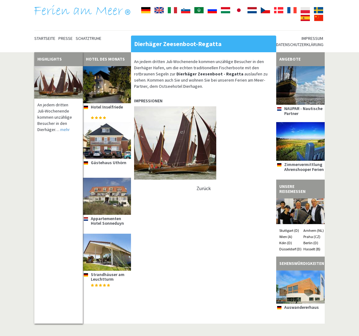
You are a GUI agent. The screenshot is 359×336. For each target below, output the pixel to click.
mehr (65, 129)
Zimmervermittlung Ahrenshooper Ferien (304, 167)
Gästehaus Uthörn (108, 162)
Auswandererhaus (301, 307)
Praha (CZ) (311, 236)
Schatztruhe (88, 38)
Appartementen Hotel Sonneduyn (107, 221)
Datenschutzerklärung (299, 44)
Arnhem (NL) (313, 230)
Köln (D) (285, 242)
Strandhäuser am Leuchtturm (108, 277)
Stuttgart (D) (289, 230)
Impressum (312, 38)
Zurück (203, 188)
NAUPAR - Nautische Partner (303, 111)
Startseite (44, 38)
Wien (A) (285, 236)
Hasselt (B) (311, 249)
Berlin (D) (310, 242)
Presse (65, 38)
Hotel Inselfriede (107, 107)
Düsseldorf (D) (290, 249)
